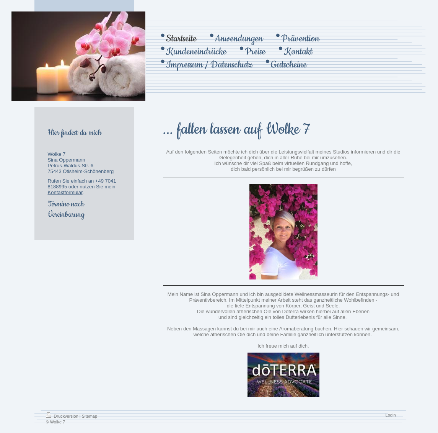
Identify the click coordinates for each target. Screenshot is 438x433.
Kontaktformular (65, 192)
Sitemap (89, 416)
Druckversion (63, 416)
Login (391, 415)
